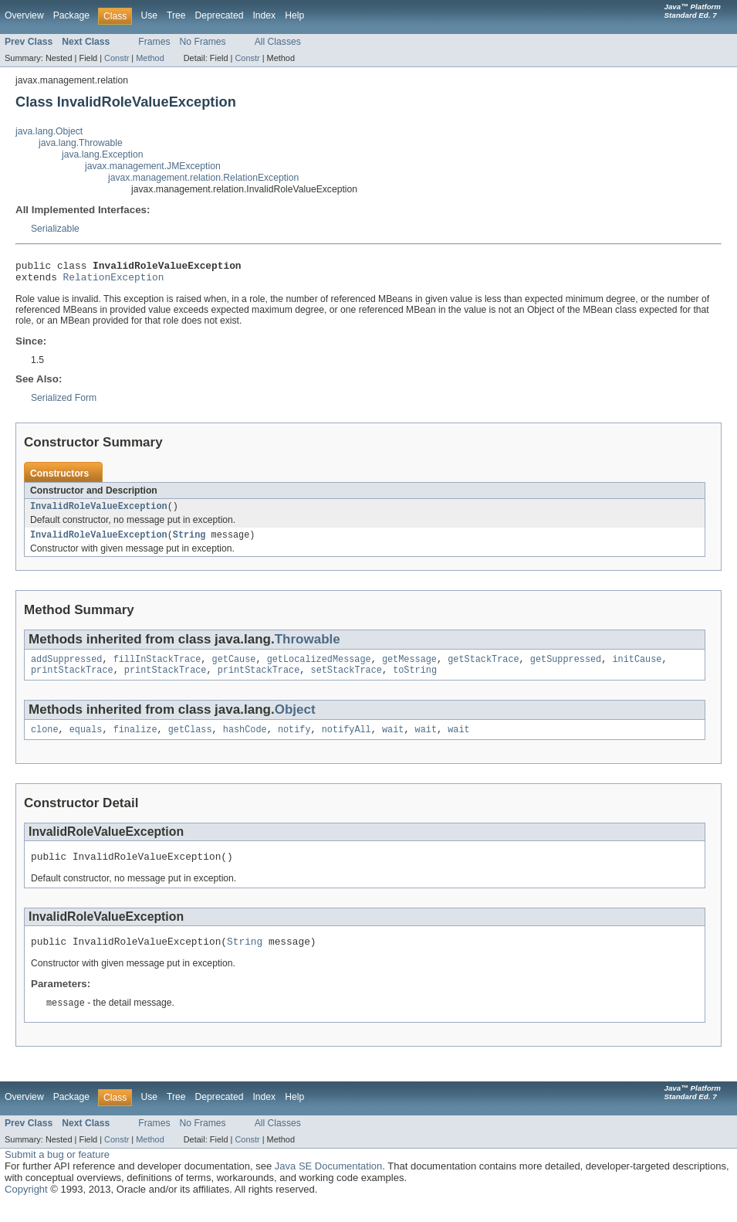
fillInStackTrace (157, 668)
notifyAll (346, 741)
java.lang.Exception (102, 154)
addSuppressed (66, 668)
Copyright (26, 1207)
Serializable (55, 228)
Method (150, 58)
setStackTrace (345, 680)
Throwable (307, 647)
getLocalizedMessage (319, 668)
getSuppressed (565, 668)
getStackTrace (483, 668)
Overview (24, 15)
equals (86, 741)
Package (71, 15)
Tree (176, 15)
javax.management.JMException (153, 166)
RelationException (113, 281)
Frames (154, 41)
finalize (135, 741)
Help (294, 15)
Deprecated (219, 15)
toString (415, 680)
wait (393, 741)
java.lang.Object (49, 131)
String (189, 542)
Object (295, 720)
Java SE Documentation (328, 1184)
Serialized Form (63, 402)
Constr (116, 58)
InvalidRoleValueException (98, 512)
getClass (190, 741)
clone (45, 741)
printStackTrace (72, 680)
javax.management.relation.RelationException (203, 177)
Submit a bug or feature (57, 1172)
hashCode (245, 741)
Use (148, 15)
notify (294, 741)
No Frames (203, 41)
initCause (636, 668)
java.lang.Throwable (81, 142)
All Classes (278, 41)
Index (264, 15)
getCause (234, 668)
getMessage (409, 668)
